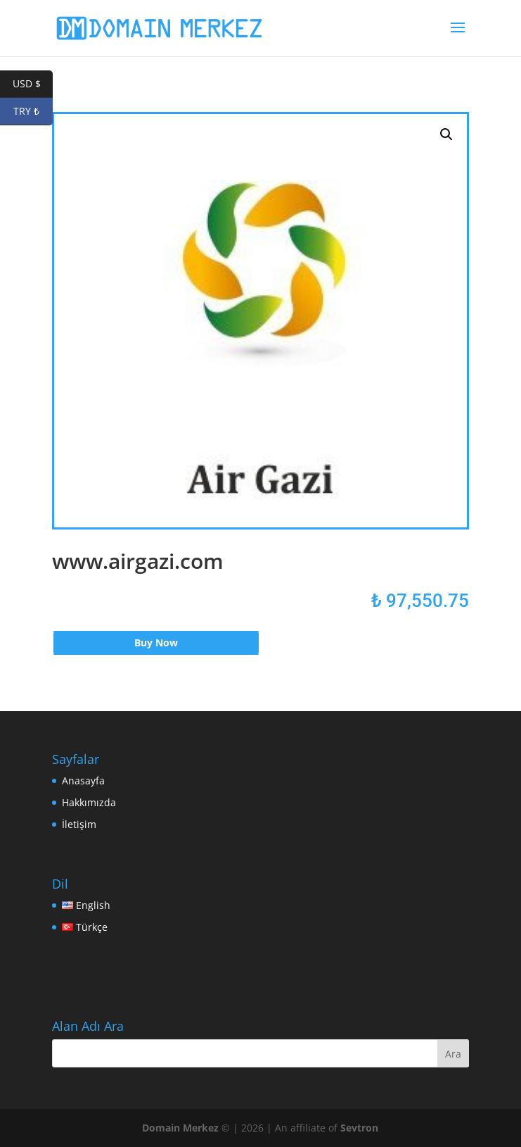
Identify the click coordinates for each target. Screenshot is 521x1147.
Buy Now (156, 642)
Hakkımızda (89, 802)
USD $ (33, 84)
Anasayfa (83, 780)
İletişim (79, 824)
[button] (446, 134)
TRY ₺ (33, 111)
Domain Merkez (180, 1127)
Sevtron (359, 1127)
